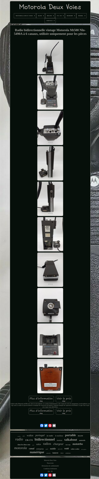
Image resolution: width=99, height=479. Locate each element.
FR (52, 471)
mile (24, 436)
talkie (38, 444)
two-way (68, 444)
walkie (30, 435)
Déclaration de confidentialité (50, 466)
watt (66, 448)
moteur (59, 440)
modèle (19, 436)
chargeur (58, 443)
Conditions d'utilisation (50, 468)
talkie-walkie (75, 449)
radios (47, 443)
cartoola (48, 453)
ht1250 (80, 436)
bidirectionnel (45, 439)
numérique (37, 452)
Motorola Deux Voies (50, 460)
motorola (20, 448)
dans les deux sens (24, 444)
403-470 (60, 449)
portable (70, 435)
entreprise (40, 449)
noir (33, 445)
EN (49, 471)
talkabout (70, 439)
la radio (50, 436)
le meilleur (59, 436)
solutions (68, 453)
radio (19, 439)
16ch (61, 453)
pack (47, 449)
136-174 (29, 440)
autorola (82, 440)
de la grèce (83, 449)
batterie (55, 453)
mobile (53, 449)
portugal (40, 435)
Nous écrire (50, 463)
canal (31, 448)
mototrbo (78, 443)
